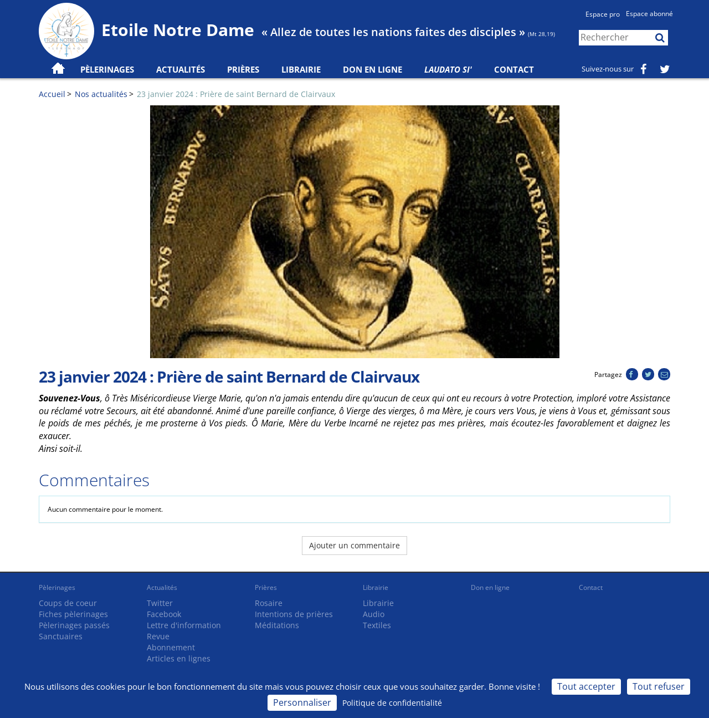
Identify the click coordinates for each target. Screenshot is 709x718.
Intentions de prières (294, 614)
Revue (158, 636)
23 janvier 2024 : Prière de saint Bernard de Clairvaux (236, 94)
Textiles (377, 625)
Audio (373, 614)
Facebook (164, 614)
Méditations (277, 625)
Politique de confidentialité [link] (392, 702)
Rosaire (268, 603)
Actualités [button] (180, 69)
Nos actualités (101, 94)
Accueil (52, 94)
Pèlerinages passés (74, 625)
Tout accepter (586, 686)
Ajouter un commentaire (354, 545)
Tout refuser (659, 686)
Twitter (160, 603)
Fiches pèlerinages (73, 614)
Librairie (301, 69)
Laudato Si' (448, 69)
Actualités (162, 587)
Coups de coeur (68, 603)
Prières (243, 69)
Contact (514, 69)
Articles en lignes (178, 658)
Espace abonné (649, 13)
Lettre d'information (184, 625)
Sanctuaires (61, 636)
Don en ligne (372, 69)
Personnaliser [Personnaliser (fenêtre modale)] (302, 702)
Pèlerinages (57, 587)
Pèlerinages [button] (107, 69)
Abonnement (171, 647)
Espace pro (602, 14)
